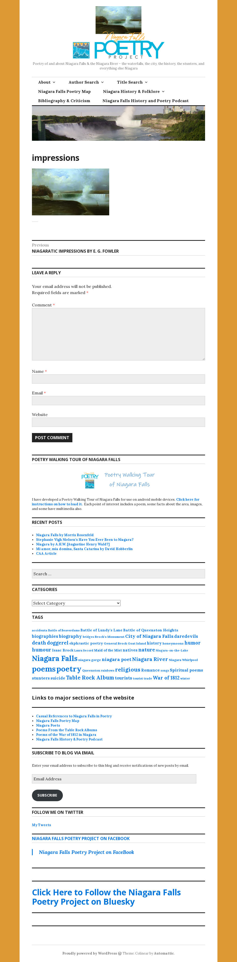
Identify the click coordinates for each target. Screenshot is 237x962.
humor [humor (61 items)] (192, 643)
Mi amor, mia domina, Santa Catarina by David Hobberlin (84, 549)
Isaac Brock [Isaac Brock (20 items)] (62, 650)
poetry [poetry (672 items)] (68, 669)
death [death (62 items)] (39, 643)
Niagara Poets (48, 725)
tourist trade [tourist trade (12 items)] (142, 678)
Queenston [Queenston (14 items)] (91, 670)
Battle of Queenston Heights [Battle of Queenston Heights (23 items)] (150, 630)
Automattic (164, 953)
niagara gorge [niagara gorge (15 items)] (89, 660)
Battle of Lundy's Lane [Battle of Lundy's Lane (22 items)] (101, 630)
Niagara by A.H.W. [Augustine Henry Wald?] (73, 544)
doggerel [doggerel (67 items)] (58, 643)
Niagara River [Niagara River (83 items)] (150, 659)
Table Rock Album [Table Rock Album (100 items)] (90, 677)
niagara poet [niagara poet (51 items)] (116, 659)
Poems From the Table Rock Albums (66, 730)
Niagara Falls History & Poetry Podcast (69, 739)
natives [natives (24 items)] (130, 650)
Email (39, 392)
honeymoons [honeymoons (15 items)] (173, 643)
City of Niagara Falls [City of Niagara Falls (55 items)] (149, 636)
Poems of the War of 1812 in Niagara (66, 734)
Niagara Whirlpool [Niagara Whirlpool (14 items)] (183, 660)
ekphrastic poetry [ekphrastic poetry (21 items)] (86, 643)
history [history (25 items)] (154, 643)
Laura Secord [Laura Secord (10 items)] (83, 650)
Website (40, 414)
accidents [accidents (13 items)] (39, 630)
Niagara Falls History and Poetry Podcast (146, 100)
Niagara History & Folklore (131, 91)
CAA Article (46, 553)
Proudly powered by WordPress (89, 953)
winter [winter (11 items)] (185, 678)
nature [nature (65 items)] (146, 650)
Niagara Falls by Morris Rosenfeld (65, 535)
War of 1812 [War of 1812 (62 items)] (166, 678)
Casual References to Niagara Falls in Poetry (74, 716)
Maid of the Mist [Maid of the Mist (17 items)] (108, 650)
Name (39, 371)
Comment (43, 304)
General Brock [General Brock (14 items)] (115, 643)
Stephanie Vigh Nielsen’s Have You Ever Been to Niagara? (84, 539)
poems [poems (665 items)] (44, 669)
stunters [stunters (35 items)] (41, 678)
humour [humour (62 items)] (41, 650)
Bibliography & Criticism (64, 100)
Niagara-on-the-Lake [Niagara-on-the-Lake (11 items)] (172, 650)
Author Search (84, 82)
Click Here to (106, 897)
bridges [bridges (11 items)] (88, 637)
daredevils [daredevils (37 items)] (186, 636)
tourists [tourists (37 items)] (123, 678)
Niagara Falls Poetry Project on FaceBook (81, 838)
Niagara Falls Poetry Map (64, 91)
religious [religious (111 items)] (127, 669)
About (44, 82)
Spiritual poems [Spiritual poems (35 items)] (186, 670)
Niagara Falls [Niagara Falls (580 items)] (55, 658)
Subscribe (47, 795)
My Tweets (41, 825)
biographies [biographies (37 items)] (45, 636)
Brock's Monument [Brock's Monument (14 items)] (109, 637)
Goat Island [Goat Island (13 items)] (137, 643)
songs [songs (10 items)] (164, 670)
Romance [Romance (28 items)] (150, 670)
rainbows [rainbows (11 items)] (107, 670)
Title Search (130, 82)
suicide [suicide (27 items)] (57, 678)
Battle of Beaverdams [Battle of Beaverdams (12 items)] (64, 630)
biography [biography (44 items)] (70, 636)
